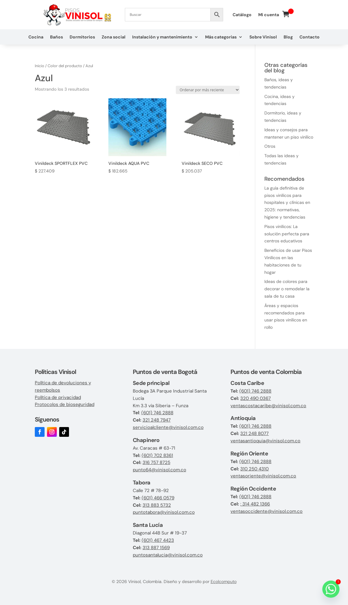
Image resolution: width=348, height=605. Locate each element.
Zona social (113, 37)
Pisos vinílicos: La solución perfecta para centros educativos (286, 234)
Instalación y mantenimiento (162, 37)
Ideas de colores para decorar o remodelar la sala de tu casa (287, 289)
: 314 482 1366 (255, 504)
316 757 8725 (156, 462)
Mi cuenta (268, 15)
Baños (56, 37)
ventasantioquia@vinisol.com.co (265, 441)
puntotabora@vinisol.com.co (164, 512)
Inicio (39, 65)
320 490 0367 (255, 398)
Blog (288, 37)
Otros (269, 146)
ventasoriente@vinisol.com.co (263, 476)
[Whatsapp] (331, 589)
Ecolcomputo (224, 581)
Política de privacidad (58, 397)
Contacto (309, 37)
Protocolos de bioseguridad (64, 404)
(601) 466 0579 (158, 498)
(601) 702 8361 (157, 455)
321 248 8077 (254, 433)
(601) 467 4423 (158, 540)
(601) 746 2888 (157, 413)
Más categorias (221, 37)
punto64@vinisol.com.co (159, 470)
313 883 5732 (157, 505)
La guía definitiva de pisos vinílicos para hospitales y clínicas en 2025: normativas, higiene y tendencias (287, 202)
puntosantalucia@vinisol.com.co (168, 555)
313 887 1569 (156, 548)
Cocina (35, 37)
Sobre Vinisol (263, 37)
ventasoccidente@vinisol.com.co (266, 511)
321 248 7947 (157, 420)
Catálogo (242, 15)
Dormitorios (82, 37)
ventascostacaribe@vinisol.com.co (268, 406)
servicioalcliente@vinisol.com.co (168, 427)
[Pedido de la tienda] (208, 90)
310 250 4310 (254, 469)
